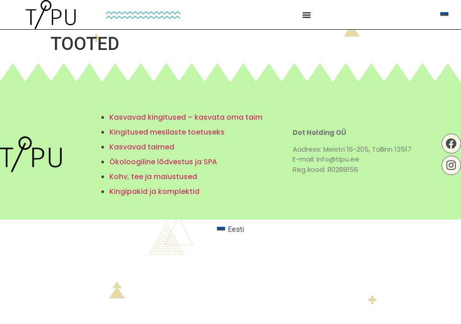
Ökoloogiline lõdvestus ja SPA (163, 162)
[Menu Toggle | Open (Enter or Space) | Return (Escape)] (306, 14)
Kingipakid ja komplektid (154, 191)
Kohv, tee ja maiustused (153, 176)
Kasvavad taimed (141, 147)
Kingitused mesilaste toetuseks (167, 132)
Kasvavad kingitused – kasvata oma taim (185, 117)
